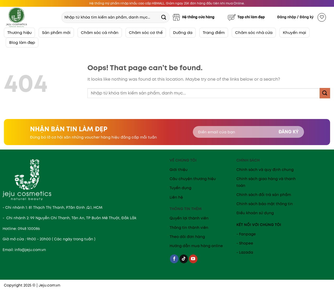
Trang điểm (214, 32)
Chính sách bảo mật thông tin (264, 203)
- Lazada (244, 252)
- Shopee (244, 243)
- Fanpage (246, 234)
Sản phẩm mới (56, 32)
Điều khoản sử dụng (255, 213)
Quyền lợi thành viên (189, 218)
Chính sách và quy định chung (265, 169)
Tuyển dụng (180, 187)
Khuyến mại (294, 32)
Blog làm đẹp (22, 42)
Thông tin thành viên (189, 227)
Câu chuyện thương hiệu (193, 178)
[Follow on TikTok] (184, 258)
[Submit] (163, 17)
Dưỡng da (182, 32)
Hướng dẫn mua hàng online (196, 245)
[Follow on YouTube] (193, 258)
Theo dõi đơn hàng (187, 236)
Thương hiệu (19, 32)
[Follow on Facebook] (174, 258)
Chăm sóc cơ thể (146, 32)
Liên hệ (176, 197)
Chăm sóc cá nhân (99, 32)
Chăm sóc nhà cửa (253, 32)
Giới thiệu (179, 169)
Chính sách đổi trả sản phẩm (263, 194)
